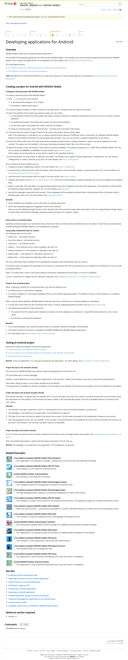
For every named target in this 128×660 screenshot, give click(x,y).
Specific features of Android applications (24, 582)
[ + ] (15, 461)
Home (103, 10)
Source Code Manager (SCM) (43, 180)
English (115, 10)
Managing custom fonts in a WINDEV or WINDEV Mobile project (33, 606)
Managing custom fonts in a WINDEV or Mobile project (79, 277)
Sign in (109, 10)
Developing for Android (18, 23)
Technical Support (62, 651)
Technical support (75, 651)
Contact (85, 651)
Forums (42, 651)
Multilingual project (54, 195)
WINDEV (69, 658)
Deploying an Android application (21, 592)
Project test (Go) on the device (20, 356)
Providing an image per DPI (19, 585)
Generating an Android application (95, 361)
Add (23, 624)
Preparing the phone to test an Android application (28, 578)
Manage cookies (95, 651)
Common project (64, 150)
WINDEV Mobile (59, 658)
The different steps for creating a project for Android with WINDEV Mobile (37, 68)
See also (119, 42)
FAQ (47, 651)
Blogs (53, 651)
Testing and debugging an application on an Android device (32, 599)
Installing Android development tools (23, 575)
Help (7, 23)
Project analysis (70, 176)
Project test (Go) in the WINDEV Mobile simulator (27, 349)
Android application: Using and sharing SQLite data (28, 595)
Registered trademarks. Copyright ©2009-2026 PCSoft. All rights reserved (64, 655)
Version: (22, 9)
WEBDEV (51, 658)
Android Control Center (17, 602)
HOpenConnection (97, 305)
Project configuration (70, 159)
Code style (65, 189)
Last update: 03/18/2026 (115, 641)
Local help (120, 643)
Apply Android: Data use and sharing (39, 333)
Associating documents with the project (24, 173)
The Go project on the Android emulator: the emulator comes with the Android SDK (41, 353)
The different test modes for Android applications (28, 71)
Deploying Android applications (80, 60)
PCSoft (30, 651)
